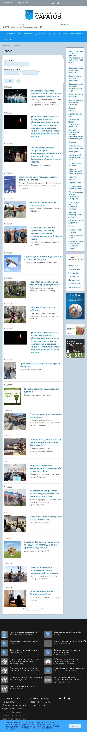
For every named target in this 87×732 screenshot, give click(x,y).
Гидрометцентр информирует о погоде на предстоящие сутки (43, 258)
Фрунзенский (74, 287)
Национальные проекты (75, 164)
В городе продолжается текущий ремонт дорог (46, 415)
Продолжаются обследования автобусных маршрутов (40, 365)
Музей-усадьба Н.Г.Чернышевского (75, 157)
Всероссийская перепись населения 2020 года (75, 87)
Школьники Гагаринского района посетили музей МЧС (46, 518)
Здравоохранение (75, 115)
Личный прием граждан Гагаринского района (41, 592)
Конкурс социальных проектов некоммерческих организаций (75, 134)
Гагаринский (74, 269)
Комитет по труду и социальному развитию (74, 123)
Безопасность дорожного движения (74, 78)
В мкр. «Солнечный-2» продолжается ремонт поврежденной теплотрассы (44, 570)
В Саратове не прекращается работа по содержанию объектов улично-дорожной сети (45, 494)
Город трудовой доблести (75, 95)
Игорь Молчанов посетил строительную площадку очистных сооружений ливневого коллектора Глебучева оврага (46, 233)
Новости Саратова (72, 178)
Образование (74, 183)
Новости (16, 46)
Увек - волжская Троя (75, 237)
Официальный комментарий (74, 187)
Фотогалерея (75, 34)
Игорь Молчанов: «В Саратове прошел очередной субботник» (45, 283)
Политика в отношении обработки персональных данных (14, 718)
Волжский (73, 266)
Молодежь (73, 152)
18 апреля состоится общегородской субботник (41, 390)
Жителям (64, 25)
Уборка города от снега (75, 231)
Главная (5, 46)
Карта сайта (16, 712)
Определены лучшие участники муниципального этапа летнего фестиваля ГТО (45, 442)
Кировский (73, 276)
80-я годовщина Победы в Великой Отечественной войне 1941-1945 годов (75, 56)
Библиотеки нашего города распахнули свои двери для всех (38, 178)
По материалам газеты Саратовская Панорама (75, 195)
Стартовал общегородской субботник (42, 308)
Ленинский (73, 280)
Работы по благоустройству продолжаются (43, 203)
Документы (40, 34)
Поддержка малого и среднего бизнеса (73, 205)
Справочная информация (15, 3)
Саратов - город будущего (75, 221)
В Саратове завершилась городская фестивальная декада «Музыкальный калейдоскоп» (46, 94)
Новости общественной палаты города (75, 171)
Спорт (71, 226)
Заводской (73, 273)
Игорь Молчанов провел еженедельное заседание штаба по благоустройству (45, 468)
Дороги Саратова (72, 109)
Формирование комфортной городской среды (75, 244)
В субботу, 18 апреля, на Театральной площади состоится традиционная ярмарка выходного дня (41, 545)
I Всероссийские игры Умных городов (75, 69)
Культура (72, 142)
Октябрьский (74, 284)
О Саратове (8, 34)
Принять (75, 726)
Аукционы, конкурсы (57, 34)
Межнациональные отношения (75, 147)
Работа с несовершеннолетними (75, 214)
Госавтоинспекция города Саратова (75, 102)
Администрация (24, 34)
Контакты (7, 39)
